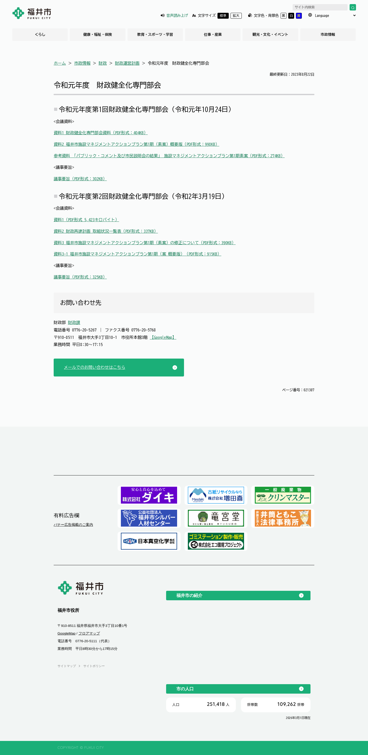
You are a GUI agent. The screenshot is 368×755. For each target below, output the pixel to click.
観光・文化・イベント (270, 34)
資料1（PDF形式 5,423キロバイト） (86, 220)
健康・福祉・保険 (97, 34)
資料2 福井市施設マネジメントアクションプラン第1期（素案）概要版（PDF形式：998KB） (136, 144)
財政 (103, 63)
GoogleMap (66, 633)
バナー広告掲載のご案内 (73, 525)
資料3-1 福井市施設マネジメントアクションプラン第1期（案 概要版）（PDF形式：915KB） (137, 254)
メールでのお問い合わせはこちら (94, 367)
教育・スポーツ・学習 (155, 34)
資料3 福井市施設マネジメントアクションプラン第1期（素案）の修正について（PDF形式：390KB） (145, 243)
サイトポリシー (94, 666)
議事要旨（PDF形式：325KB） (80, 277)
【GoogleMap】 (163, 337)
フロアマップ (89, 633)
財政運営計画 (127, 63)
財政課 (74, 322)
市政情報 (328, 34)
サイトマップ (66, 666)
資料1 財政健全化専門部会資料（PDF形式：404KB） (101, 133)
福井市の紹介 (189, 595)
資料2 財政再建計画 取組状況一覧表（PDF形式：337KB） (106, 231)
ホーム (60, 63)
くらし (40, 34)
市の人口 (185, 688)
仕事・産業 (213, 34)
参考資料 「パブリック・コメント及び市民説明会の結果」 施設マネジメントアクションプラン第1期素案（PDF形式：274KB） (169, 156)
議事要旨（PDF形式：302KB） (80, 179)
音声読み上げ (177, 15)
